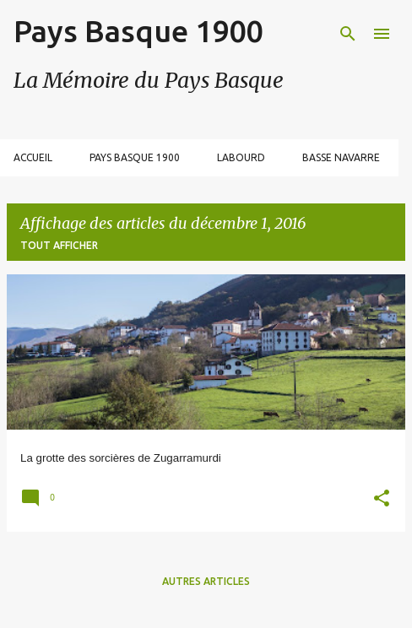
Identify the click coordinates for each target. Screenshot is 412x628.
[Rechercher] (348, 34)
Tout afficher (59, 245)
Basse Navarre (341, 157)
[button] (381, 500)
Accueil (33, 157)
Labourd (241, 157)
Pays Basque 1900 (138, 31)
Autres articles (206, 581)
